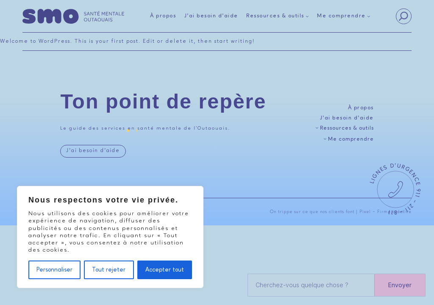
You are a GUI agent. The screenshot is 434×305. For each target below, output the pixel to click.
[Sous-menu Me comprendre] (343, 16)
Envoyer (400, 284)
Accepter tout (164, 270)
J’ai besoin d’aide (93, 150)
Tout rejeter (108, 270)
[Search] (403, 16)
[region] (110, 237)
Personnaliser (54, 270)
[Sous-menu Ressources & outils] (277, 16)
